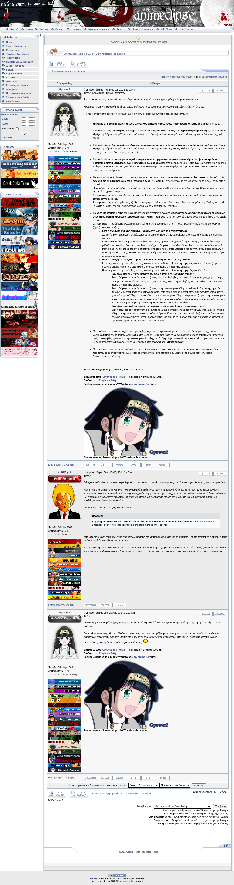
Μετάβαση (198, 785)
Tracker (44, 29)
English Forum (14, 73)
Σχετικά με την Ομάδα (18, 97)
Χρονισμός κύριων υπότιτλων (68, 71)
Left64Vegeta (64, 472)
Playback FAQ (107, 380)
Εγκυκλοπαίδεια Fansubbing (110, 54)
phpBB (131, 852)
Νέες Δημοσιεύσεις (98, 29)
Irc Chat (10, 77)
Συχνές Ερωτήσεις (143, 29)
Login (24, 133)
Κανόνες (76, 29)
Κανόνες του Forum (17, 85)
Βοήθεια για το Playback (19, 62)
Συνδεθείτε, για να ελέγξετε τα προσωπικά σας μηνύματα (138, 42)
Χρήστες (121, 29)
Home (9, 42)
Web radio (11, 81)
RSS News (166, 29)
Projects (59, 29)
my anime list (141, 384)
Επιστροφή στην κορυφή (61, 465)
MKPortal (95, 878)
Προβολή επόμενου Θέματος (212, 77)
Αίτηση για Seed (15, 65)
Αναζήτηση (12, 89)
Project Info (12, 50)
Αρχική (14, 29)
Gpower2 (64, 89)
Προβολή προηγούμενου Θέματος (177, 77)
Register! (7, 137)
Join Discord (186, 29)
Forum (29, 29)
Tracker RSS (13, 58)
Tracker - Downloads (17, 54)
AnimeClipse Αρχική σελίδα (78, 54)
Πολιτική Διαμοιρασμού (19, 93)
